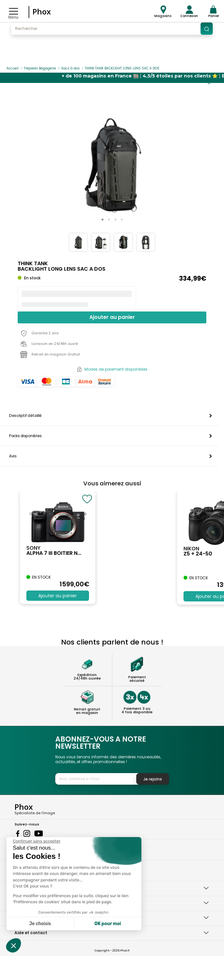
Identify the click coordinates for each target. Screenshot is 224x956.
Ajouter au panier (112, 317)
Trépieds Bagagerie (40, 68)
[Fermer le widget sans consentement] (37, 841)
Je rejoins (152, 779)
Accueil (12, 68)
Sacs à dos (70, 68)
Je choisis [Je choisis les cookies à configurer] (40, 923)
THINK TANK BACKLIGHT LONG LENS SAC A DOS (122, 68)
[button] (102, 219)
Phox (41, 11)
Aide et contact (30, 932)
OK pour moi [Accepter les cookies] (107, 923)
